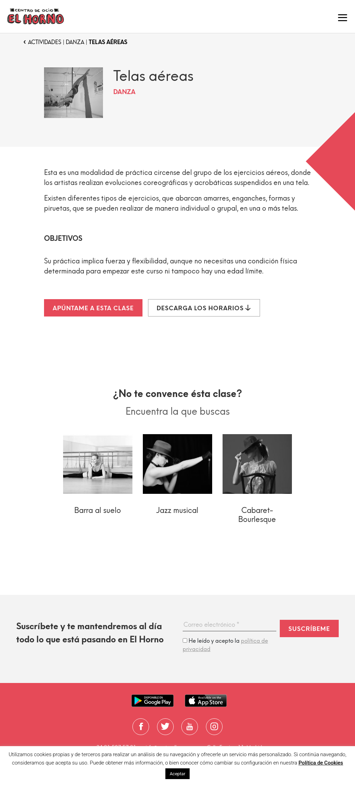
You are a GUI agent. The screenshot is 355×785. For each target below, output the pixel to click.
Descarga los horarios (204, 308)
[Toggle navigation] (342, 17)
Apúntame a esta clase (93, 308)
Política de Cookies (320, 763)
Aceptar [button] (177, 773)
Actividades (44, 42)
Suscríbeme (309, 628)
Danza (75, 42)
